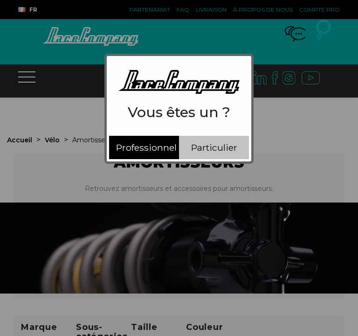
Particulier (214, 147)
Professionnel (146, 147)
